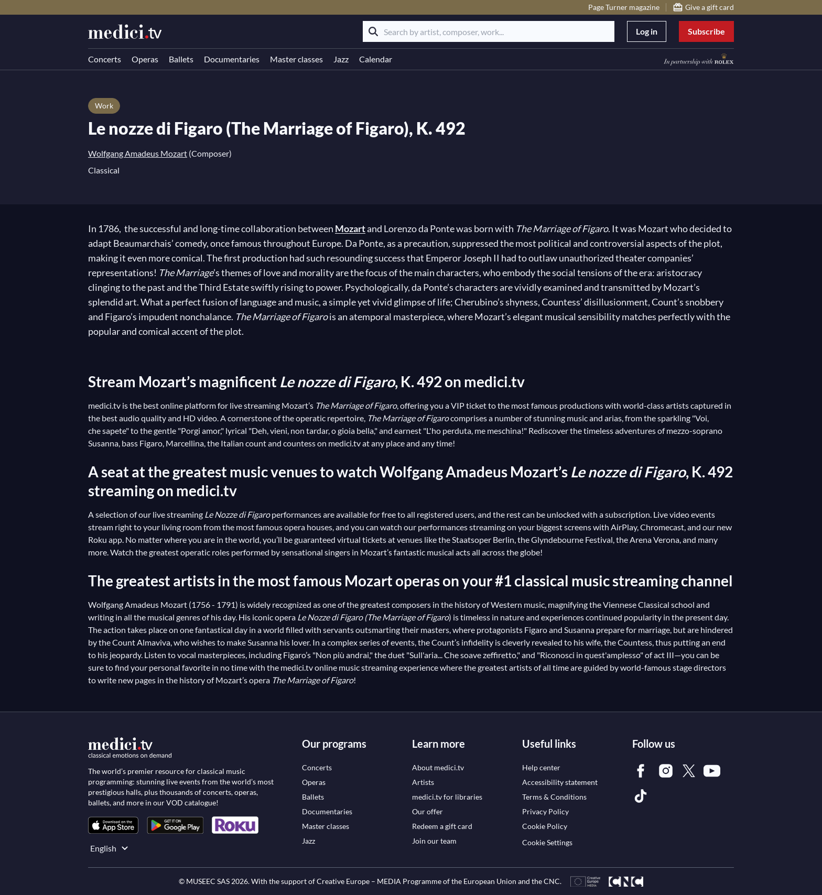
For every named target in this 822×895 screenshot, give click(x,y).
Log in (646, 31)
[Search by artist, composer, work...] (488, 31)
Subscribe (706, 31)
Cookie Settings (547, 842)
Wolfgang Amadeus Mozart (137, 153)
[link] (113, 825)
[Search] (373, 31)
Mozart (350, 228)
